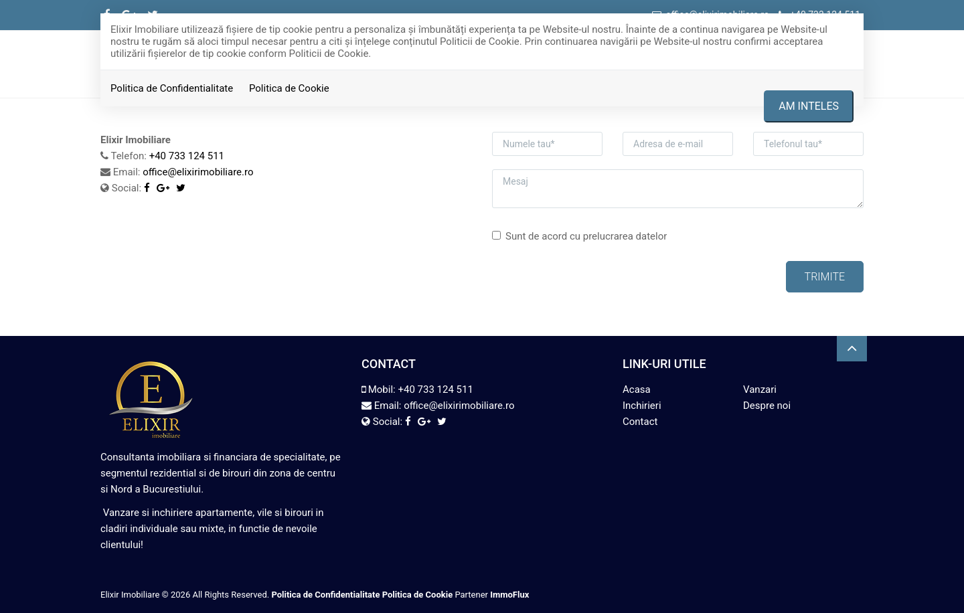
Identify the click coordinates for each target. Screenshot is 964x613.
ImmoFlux (509, 595)
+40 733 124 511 (186, 156)
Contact (640, 422)
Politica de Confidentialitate (171, 88)
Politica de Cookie (289, 88)
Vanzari (760, 389)
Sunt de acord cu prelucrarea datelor (579, 236)
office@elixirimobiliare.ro (198, 172)
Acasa (637, 389)
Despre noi (767, 406)
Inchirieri (642, 406)
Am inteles (809, 106)
